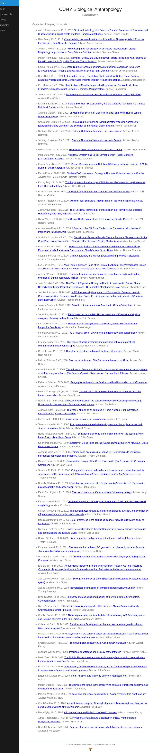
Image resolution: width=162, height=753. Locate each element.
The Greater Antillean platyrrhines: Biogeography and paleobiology (104, 333)
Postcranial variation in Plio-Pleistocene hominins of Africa (100, 360)
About (4, 9)
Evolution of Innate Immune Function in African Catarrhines (103, 305)
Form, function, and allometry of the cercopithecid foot (100, 676)
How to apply (8, 14)
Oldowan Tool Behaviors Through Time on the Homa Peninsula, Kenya (107, 200)
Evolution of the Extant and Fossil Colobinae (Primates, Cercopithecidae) (105, 94)
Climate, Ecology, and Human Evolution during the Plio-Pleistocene (106, 255)
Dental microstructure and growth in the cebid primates (96, 351)
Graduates (6, 25)
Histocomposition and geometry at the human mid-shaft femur (102, 538)
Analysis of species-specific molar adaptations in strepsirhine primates (107, 727)
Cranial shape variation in (86, 419)
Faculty (5, 19)
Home (5, 3)
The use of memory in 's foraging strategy (103, 492)
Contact (5, 30)
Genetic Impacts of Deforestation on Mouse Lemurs (97, 149)
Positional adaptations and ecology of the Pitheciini (97, 652)
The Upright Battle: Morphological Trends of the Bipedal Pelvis (99, 219)
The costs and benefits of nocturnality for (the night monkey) (108, 694)
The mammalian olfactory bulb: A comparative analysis (99, 643)
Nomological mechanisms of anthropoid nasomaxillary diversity (104, 588)
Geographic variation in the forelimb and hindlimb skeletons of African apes (110, 382)
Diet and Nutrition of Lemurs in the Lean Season (98, 131)
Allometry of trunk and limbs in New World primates (92, 712)
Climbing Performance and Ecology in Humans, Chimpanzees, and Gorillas (107, 173)
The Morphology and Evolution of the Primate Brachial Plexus (99, 191)
